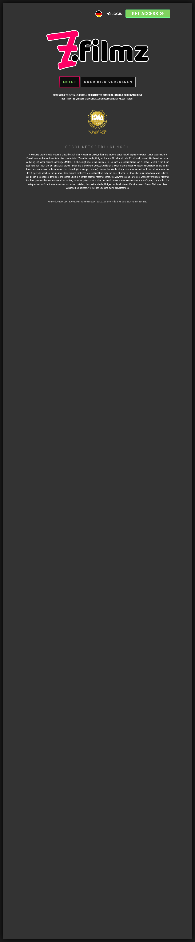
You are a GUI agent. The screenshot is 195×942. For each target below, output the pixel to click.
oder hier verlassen (108, 76)
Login (115, 8)
